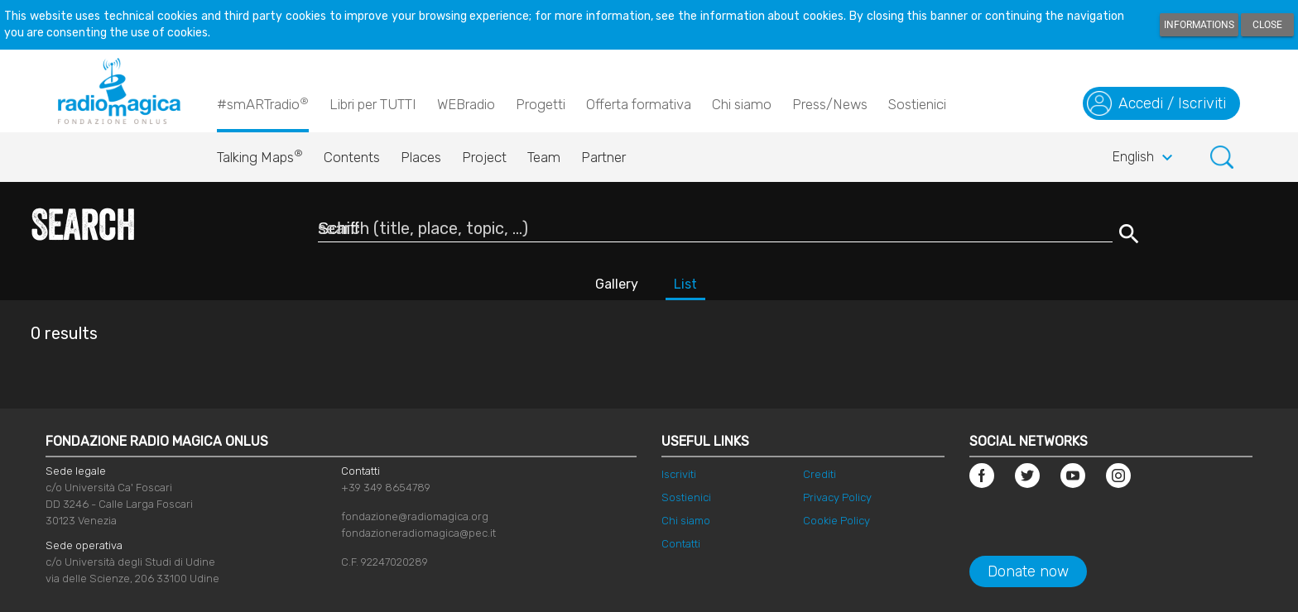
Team (543, 157)
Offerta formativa (638, 104)
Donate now (1028, 571)
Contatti (680, 544)
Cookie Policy (836, 520)
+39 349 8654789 (385, 487)
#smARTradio (263, 103)
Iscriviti (678, 474)
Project (484, 157)
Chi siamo (742, 104)
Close (1267, 25)
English (1145, 158)
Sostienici (917, 104)
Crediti (819, 474)
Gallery (616, 284)
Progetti (540, 104)
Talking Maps (260, 153)
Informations (1199, 25)
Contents (352, 157)
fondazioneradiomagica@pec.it (418, 533)
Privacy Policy (837, 497)
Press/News (830, 104)
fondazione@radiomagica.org (414, 516)
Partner (603, 157)
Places (421, 157)
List (685, 284)
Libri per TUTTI (372, 104)
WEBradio (466, 104)
